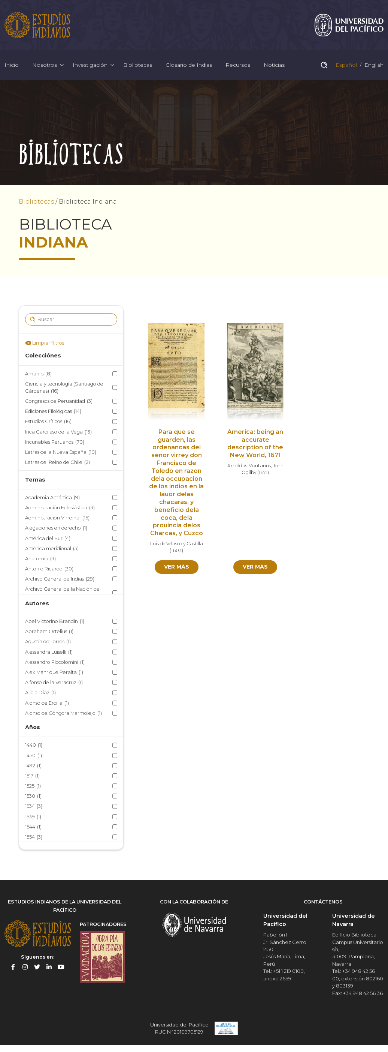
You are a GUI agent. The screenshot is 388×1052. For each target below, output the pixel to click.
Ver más (176, 566)
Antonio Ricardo (49, 568)
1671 (263, 473)
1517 (32, 775)
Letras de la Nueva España (60, 452)
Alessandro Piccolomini (55, 662)
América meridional (52, 548)
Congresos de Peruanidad (59, 401)
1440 (33, 745)
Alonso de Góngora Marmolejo (63, 713)
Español (345, 65)
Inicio (11, 65)
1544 (33, 826)
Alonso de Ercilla (47, 703)
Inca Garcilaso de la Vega (58, 431)
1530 (33, 796)
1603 (176, 551)
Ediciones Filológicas (53, 411)
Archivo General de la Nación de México (62, 593)
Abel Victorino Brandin (54, 621)
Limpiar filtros (48, 343)
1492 (33, 765)
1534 (33, 806)
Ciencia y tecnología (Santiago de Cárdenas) (64, 388)
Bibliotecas (137, 65)
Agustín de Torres (48, 641)
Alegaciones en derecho (56, 528)
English (373, 65)
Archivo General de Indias (59, 578)
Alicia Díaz (40, 692)
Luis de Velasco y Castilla (176, 543)
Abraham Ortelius (49, 631)
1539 (33, 816)
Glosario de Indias (189, 65)
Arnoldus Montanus (249, 465)
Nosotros (44, 65)
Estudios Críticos (48, 421)
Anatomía (40, 558)
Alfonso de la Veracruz (54, 682)
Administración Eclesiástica (60, 507)
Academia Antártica (52, 497)
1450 (33, 755)
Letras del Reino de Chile (57, 462)
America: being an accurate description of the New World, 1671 (255, 443)
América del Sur (47, 538)
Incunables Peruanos (54, 442)
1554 (33, 836)
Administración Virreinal (57, 517)
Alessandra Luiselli (49, 652)
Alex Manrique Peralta (54, 672)
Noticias (274, 65)
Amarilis (38, 373)
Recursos (237, 65)
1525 (33, 785)
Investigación (90, 65)
